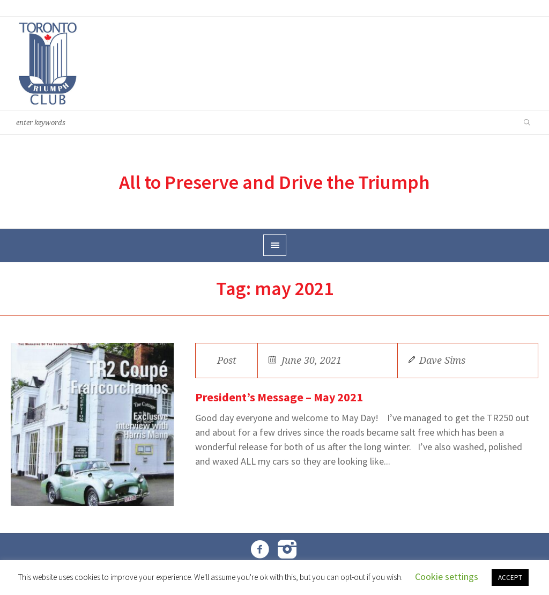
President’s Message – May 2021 (279, 397)
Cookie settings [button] (446, 576)
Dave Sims (442, 360)
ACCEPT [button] (510, 577)
